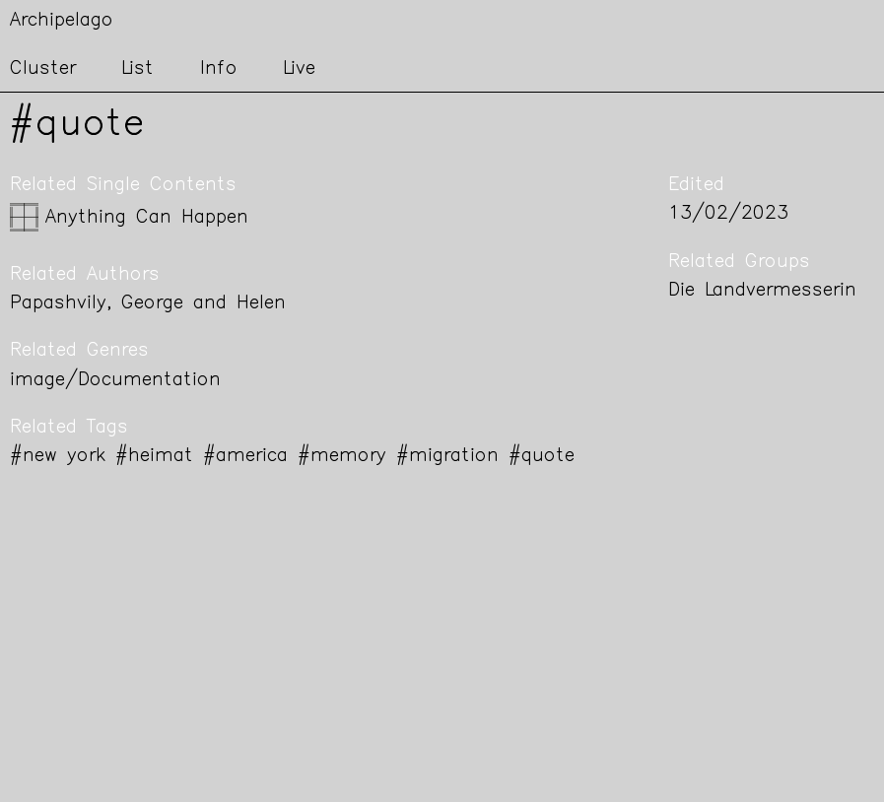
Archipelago (61, 21)
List (137, 69)
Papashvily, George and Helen (148, 304)
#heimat (154, 456)
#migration (447, 456)
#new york (57, 456)
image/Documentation (115, 380)
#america (245, 456)
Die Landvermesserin (762, 291)
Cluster (43, 69)
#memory (342, 456)
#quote (542, 456)
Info (219, 69)
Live (299, 69)
